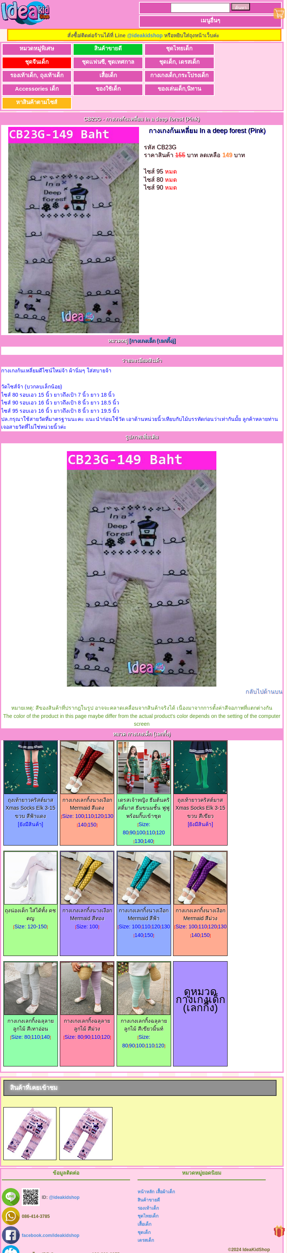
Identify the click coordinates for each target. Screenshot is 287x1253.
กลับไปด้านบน (264, 678)
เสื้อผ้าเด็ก (165, 1178)
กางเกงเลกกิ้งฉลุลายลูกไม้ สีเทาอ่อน (30, 1009)
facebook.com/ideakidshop (50, 1222)
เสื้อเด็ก (239, 62)
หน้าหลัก (146, 1178)
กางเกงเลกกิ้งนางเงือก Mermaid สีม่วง (200, 898)
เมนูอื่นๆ (210, 20)
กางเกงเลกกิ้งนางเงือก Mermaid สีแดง (87, 788)
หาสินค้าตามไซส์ (35, 88)
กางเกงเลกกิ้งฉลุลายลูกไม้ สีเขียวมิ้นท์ (143, 1009)
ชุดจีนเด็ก (239, 48)
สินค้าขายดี (103, 48)
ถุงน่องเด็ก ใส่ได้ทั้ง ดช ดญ (30, 898)
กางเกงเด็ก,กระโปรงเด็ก (35, 75)
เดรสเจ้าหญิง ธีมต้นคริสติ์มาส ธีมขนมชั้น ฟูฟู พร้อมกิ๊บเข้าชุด (143, 792)
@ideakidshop (145, 35)
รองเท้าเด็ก (148, 1194)
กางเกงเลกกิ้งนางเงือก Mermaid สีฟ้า (143, 898)
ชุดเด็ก (144, 1219)
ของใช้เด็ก (171, 75)
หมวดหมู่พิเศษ (35, 48)
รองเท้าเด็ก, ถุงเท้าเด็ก (171, 62)
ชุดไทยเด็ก (171, 48)
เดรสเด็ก (146, 1226)
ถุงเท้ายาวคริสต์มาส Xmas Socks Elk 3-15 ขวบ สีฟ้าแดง (30, 792)
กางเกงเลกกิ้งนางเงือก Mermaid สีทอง (87, 898)
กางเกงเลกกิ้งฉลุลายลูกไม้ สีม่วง (87, 1009)
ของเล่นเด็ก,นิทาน (239, 75)
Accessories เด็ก (103, 75)
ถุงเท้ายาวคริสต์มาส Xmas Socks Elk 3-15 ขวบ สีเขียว (200, 792)
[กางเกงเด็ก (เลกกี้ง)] (152, 327)
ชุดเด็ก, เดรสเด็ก (103, 62)
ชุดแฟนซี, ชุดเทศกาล (35, 62)
